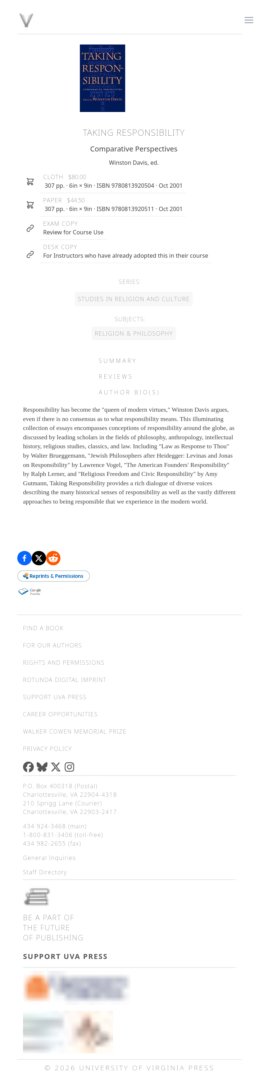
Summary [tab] (118, 361)
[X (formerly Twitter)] (57, 767)
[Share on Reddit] (53, 558)
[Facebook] (30, 767)
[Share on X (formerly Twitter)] (39, 558)
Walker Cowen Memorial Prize (75, 731)
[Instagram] (71, 767)
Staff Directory (45, 872)
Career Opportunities (60, 714)
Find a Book (43, 628)
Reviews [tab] (116, 376)
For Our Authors (52, 645)
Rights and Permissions (64, 662)
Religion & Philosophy (134, 333)
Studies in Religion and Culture (134, 299)
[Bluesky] (43, 767)
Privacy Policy (47, 749)
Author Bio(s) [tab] (129, 392)
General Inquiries (49, 858)
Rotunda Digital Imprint (65, 680)
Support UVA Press (55, 697)
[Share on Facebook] (24, 558)
